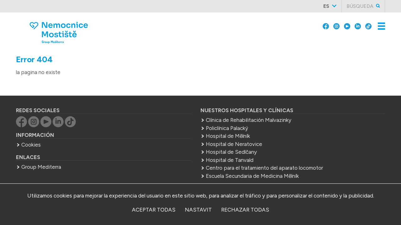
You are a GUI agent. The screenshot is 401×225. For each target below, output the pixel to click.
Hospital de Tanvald (168, 151)
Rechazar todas (245, 210)
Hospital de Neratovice (172, 135)
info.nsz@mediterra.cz (335, 146)
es (326, 6)
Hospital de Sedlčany (169, 143)
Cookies (31, 136)
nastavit (198, 210)
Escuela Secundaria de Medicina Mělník (190, 175)
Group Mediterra (41, 158)
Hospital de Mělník (166, 127)
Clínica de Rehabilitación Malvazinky (187, 111)
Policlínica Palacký (165, 120)
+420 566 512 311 (306, 139)
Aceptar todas (153, 210)
